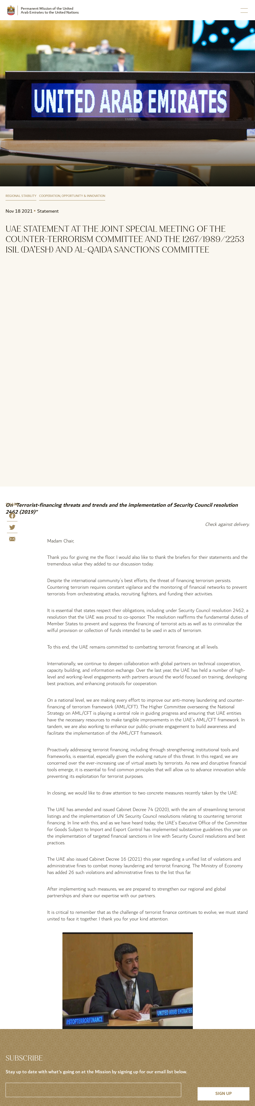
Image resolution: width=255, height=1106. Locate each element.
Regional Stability (21, 196)
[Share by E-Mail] (12, 540)
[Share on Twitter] (12, 528)
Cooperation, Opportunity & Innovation (72, 196)
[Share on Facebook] (12, 517)
